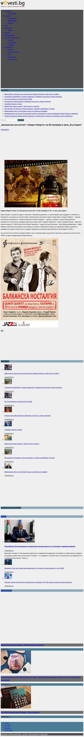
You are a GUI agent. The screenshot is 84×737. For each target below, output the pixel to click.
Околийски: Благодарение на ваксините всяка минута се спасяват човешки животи (39, 546)
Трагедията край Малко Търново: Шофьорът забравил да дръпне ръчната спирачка (33, 387)
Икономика (8, 28)
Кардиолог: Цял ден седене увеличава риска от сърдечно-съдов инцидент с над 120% (34, 568)
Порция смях (12, 59)
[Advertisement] (42, 75)
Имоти (10, 30)
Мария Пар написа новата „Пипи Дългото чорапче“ (22, 444)
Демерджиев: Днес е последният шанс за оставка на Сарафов (25, 472)
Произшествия (9, 35)
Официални (12, 13)
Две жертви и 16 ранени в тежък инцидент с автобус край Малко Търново (29, 458)
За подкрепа (8, 730)
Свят (6, 25)
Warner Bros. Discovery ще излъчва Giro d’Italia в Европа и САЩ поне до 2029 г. (32, 373)
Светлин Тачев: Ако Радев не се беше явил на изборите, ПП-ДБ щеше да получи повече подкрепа (38, 582)
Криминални (12, 18)
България (7, 16)
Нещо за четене (13, 52)
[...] (27, 558)
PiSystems (44, 734)
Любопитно (12, 57)
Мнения (11, 40)
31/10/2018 (4, 129)
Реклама (7, 728)
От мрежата (12, 42)
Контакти (7, 725)
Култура (11, 50)
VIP (9, 54)
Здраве (10, 23)
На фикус (11, 45)
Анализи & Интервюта (12, 37)
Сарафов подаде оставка (13, 429)
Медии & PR (12, 20)
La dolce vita (8, 47)
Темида (7, 33)
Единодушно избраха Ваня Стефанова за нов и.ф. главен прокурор (27, 415)
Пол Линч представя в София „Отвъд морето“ (20, 712)
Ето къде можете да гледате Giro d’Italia (18, 401)
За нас (6, 723)
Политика (7, 11)
